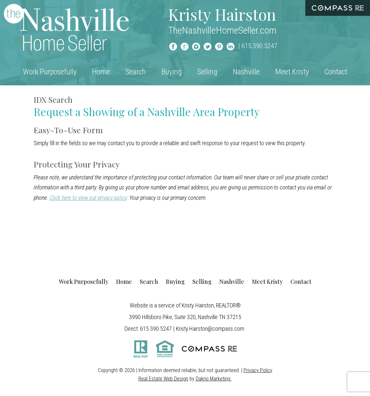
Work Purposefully (50, 71)
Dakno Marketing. (214, 379)
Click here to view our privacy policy (88, 197)
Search (135, 71)
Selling (207, 71)
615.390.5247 (259, 46)
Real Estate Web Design (163, 379)
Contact (335, 71)
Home (101, 71)
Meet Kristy (292, 71)
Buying (171, 71)
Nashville (246, 71)
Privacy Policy (258, 370)
